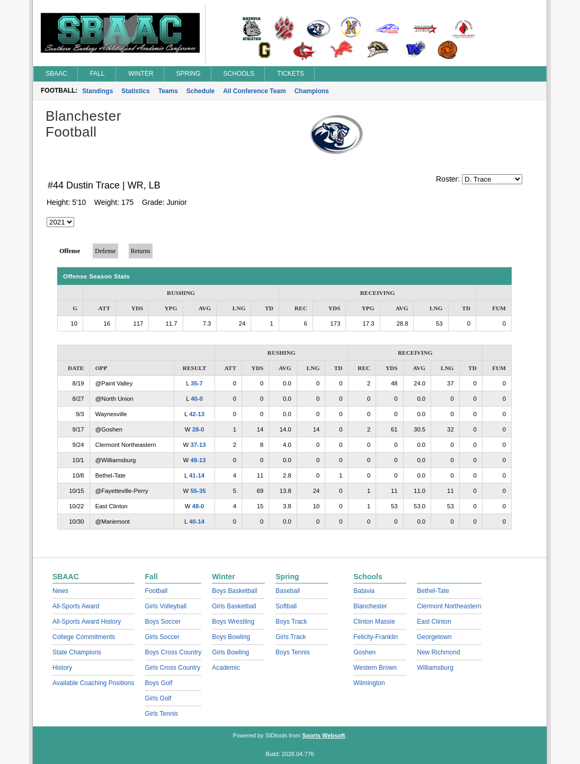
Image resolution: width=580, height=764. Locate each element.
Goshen (364, 652)
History (62, 667)
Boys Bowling (231, 637)
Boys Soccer (163, 621)
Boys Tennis (292, 652)
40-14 (196, 521)
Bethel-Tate (433, 591)
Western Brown (375, 667)
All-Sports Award (75, 606)
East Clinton (434, 621)
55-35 (198, 491)
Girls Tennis (161, 713)
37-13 (198, 445)
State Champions (76, 652)
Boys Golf (159, 683)
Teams (168, 91)
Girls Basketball (234, 606)
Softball (286, 606)
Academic (226, 667)
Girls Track (290, 637)
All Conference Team (254, 91)
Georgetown (434, 637)
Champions (312, 91)
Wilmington (369, 683)
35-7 (197, 383)
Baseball (287, 591)
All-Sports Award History (86, 621)
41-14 (196, 475)
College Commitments (83, 637)
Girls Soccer (162, 637)
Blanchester (370, 606)
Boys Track (291, 621)
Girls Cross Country (173, 667)
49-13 (198, 460)
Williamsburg (435, 667)
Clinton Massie (374, 621)
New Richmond (438, 652)
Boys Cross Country (173, 652)
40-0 (197, 399)
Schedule (200, 91)
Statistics (135, 91)
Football (156, 591)
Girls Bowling (230, 652)
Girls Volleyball (166, 606)
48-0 (198, 506)
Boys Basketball (234, 591)
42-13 (196, 414)
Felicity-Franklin (375, 637)
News (60, 591)
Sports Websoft (323, 735)
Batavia (363, 591)
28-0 (198, 429)
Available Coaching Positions (93, 683)
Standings (97, 91)
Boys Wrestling (233, 621)
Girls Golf (158, 698)
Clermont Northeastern (449, 606)
